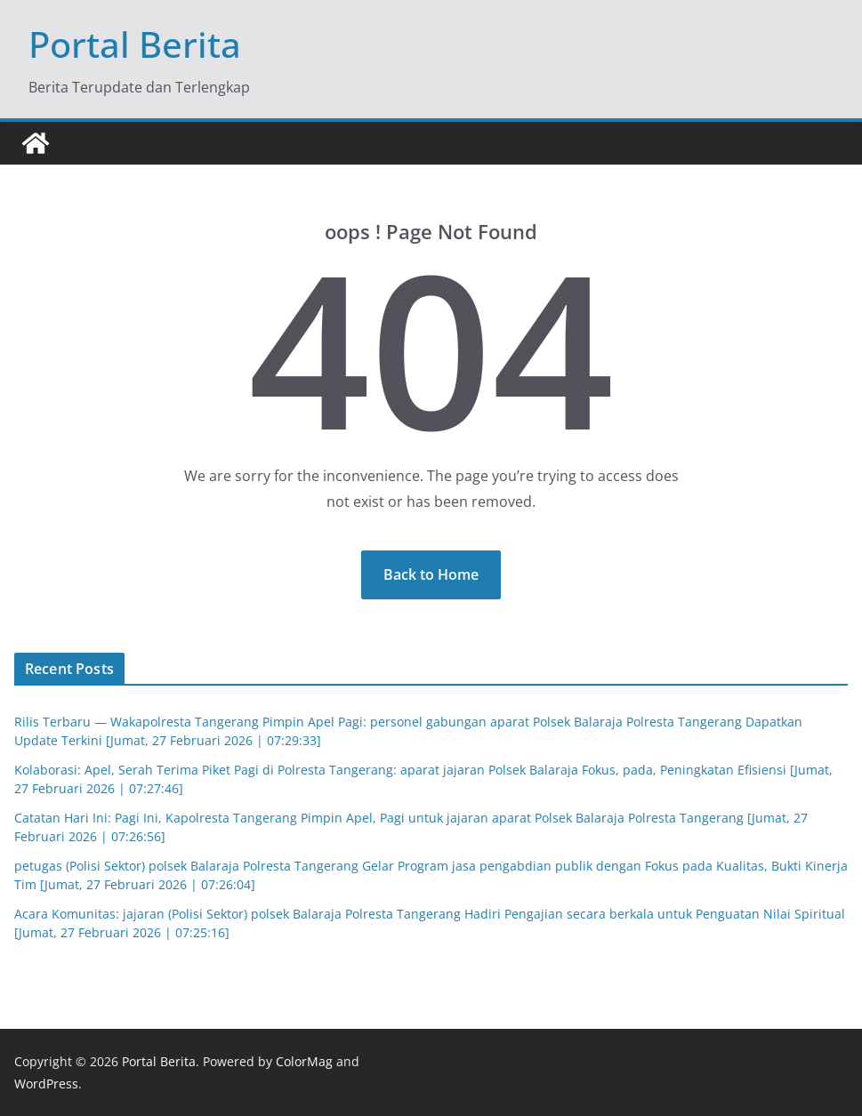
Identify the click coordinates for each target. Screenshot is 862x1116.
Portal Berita (134, 44)
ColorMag (304, 1061)
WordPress (46, 1083)
